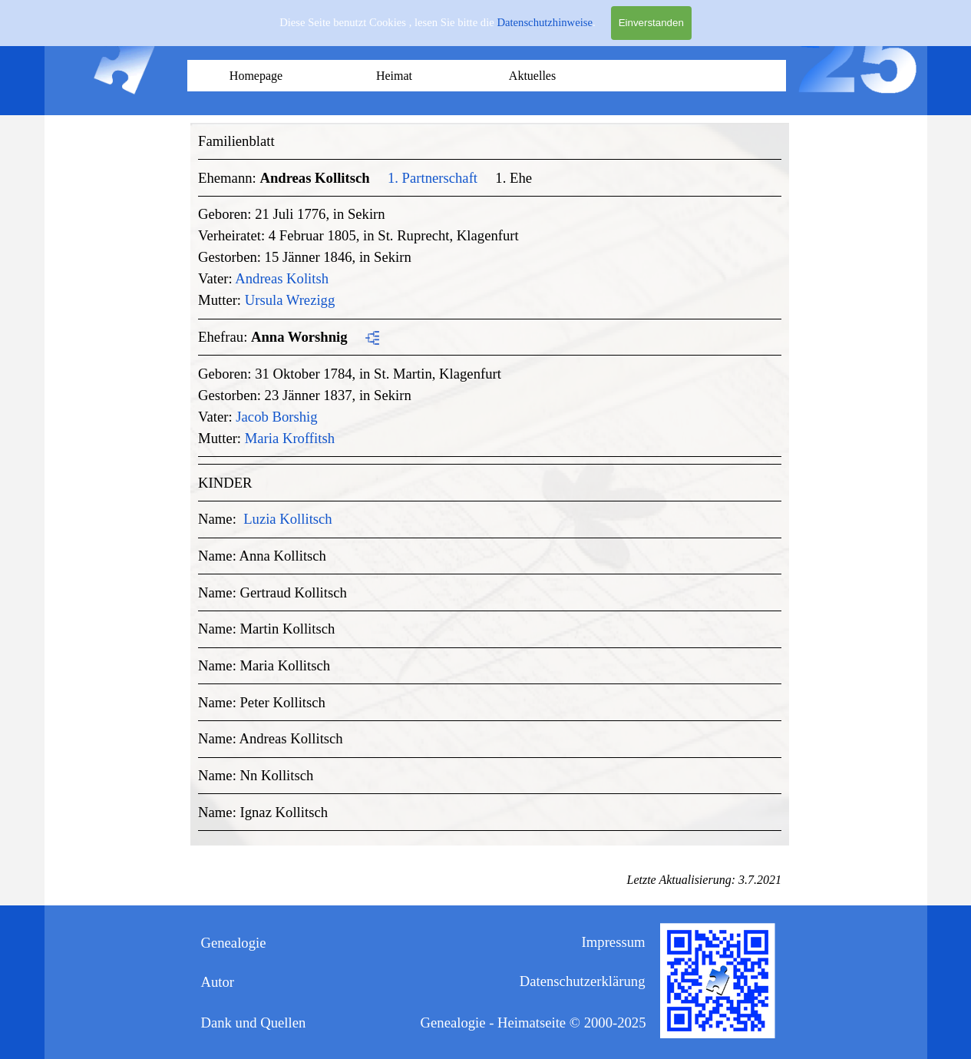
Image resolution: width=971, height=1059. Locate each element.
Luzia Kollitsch (287, 519)
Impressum (614, 942)
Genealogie (233, 943)
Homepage (256, 75)
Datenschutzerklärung (583, 981)
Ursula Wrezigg (290, 300)
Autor (218, 982)
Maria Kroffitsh (290, 438)
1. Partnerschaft (432, 178)
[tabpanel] (489, 481)
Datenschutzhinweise (545, 22)
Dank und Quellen (253, 1022)
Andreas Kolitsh (282, 278)
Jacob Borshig (276, 417)
